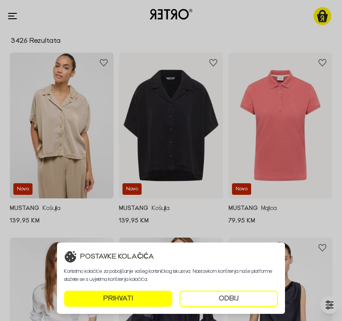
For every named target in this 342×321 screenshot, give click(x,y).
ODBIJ (229, 298)
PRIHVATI (118, 298)
